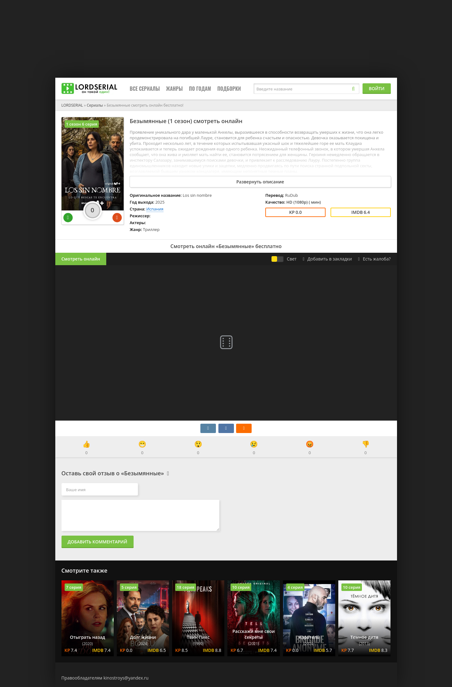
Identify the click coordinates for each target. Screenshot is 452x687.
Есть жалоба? (374, 259)
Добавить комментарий (97, 542)
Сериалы (95, 105)
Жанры (174, 88)
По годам (200, 88)
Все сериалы (145, 88)
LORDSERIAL (72, 105)
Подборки (229, 88)
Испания (154, 209)
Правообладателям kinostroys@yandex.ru (105, 678)
